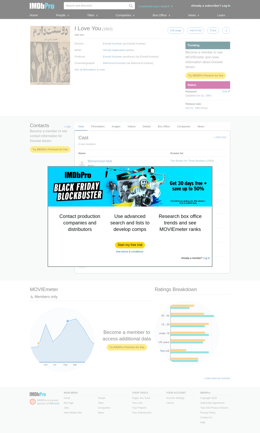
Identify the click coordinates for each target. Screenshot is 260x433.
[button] (130, 245)
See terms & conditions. (130, 251)
